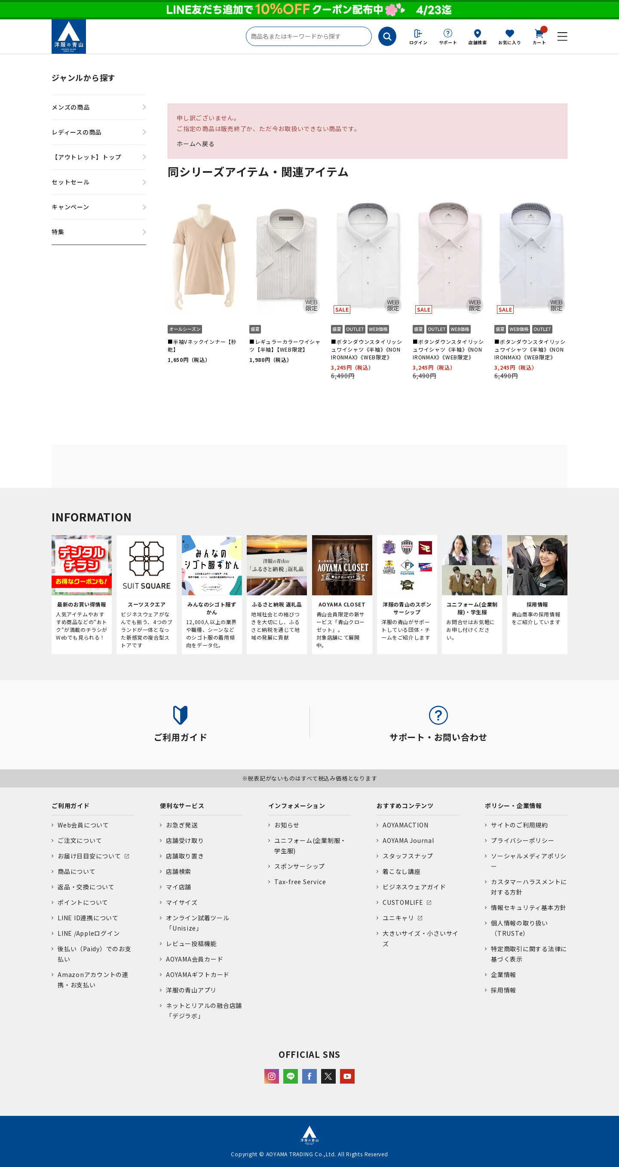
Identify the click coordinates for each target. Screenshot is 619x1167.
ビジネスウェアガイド (414, 886)
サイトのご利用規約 (519, 825)
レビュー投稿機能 (191, 943)
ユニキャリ (398, 917)
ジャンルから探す (84, 77)
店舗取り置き (185, 856)
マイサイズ (182, 902)
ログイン (418, 42)
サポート (448, 42)
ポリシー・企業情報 (513, 805)
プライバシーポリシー (523, 840)
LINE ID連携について (88, 917)
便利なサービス (182, 805)
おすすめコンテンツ (405, 805)
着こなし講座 (402, 871)
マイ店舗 (178, 886)
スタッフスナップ (408, 856)
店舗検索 (478, 42)
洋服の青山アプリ (191, 990)
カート (539, 36)
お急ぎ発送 (182, 825)
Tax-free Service (300, 881)
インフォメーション (296, 805)
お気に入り (509, 42)
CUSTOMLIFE (403, 902)
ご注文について (80, 840)
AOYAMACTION (405, 825)
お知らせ (287, 825)
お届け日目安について (89, 856)
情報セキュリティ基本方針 (529, 907)
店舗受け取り (185, 840)
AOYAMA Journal (408, 840)
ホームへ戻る (196, 143)
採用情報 (503, 990)
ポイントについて (83, 902)
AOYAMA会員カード (194, 959)
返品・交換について (86, 886)
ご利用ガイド (71, 805)
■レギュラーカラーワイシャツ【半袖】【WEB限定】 (285, 345)
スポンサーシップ (299, 866)
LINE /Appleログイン (89, 933)
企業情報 (503, 974)
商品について (77, 871)
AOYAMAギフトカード (198, 974)
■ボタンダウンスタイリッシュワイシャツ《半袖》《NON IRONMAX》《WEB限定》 (366, 349)
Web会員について (83, 825)
